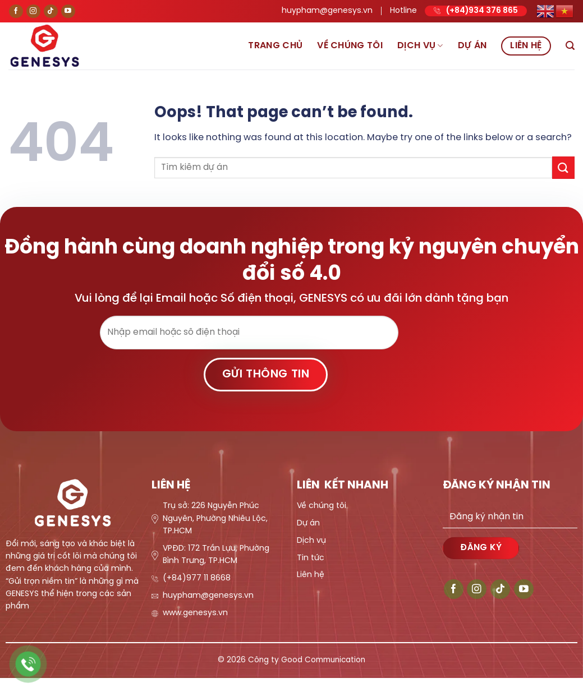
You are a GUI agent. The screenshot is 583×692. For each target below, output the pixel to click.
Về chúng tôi (350, 45)
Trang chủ (275, 45)
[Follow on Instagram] (33, 11)
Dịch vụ (420, 45)
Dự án (472, 45)
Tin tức (310, 558)
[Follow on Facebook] (16, 11)
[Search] (570, 46)
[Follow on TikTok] (51, 11)
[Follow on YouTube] (68, 11)
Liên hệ (525, 45)
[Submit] (563, 167)
